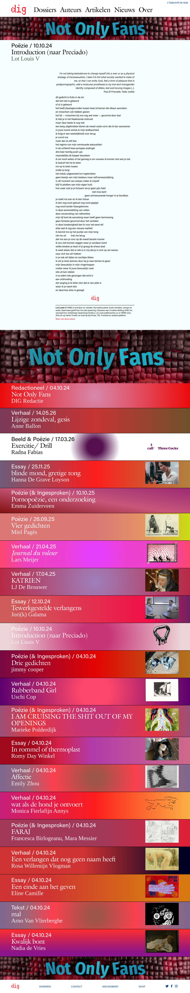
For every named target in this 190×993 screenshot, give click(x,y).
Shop (142, 986)
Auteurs (70, 9)
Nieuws (124, 9)
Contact (76, 986)
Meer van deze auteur (65, 318)
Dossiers (45, 9)
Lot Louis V (25, 58)
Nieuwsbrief (110, 986)
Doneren (45, 986)
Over (145, 9)
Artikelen (97, 9)
